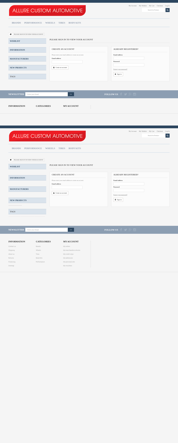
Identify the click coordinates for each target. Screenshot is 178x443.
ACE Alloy (15, 96)
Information (17, 62)
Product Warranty (17, 71)
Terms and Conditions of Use (21, 74)
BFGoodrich (16, 110)
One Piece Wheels (27, 144)
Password (116, 61)
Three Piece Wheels (30, 147)
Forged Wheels (14, 151)
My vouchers (67, 205)
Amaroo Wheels (26, 154)
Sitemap (11, 205)
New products (18, 123)
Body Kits (75, 22)
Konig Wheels (14, 154)
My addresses (68, 197)
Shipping (15, 67)
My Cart (151, 6)
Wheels (50, 22)
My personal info (69, 201)
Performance (33, 22)
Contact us (12, 186)
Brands (16, 22)
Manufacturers (19, 90)
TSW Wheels (26, 151)
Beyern (14, 106)
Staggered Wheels (15, 147)
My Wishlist (143, 6)
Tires (61, 22)
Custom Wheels (14, 144)
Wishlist (15, 41)
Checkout (160, 6)
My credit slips (68, 194)
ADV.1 (14, 99)
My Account (133, 6)
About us (15, 78)
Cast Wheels (40, 144)
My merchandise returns (71, 190)
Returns (14, 81)
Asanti (14, 103)
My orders (66, 186)
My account (71, 181)
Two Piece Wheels (38, 151)
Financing (11, 201)
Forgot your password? (120, 69)
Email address (56, 58)
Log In (167, 6)
